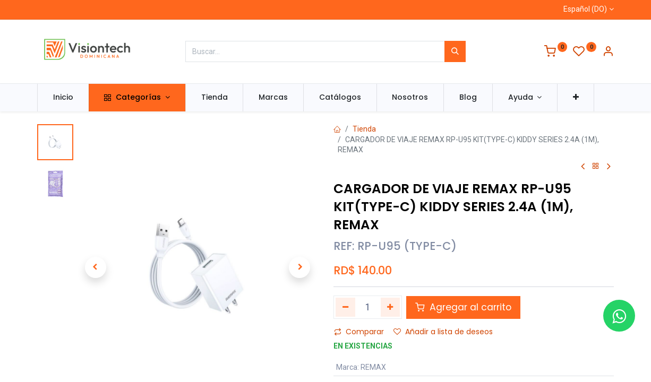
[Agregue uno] (390, 307)
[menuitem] (63, 97)
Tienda (364, 129)
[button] (576, 97)
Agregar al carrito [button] (463, 307)
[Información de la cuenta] (608, 52)
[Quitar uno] (345, 307)
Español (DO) (585, 9)
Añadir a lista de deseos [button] (443, 331)
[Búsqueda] (455, 51)
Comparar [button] (359, 331)
